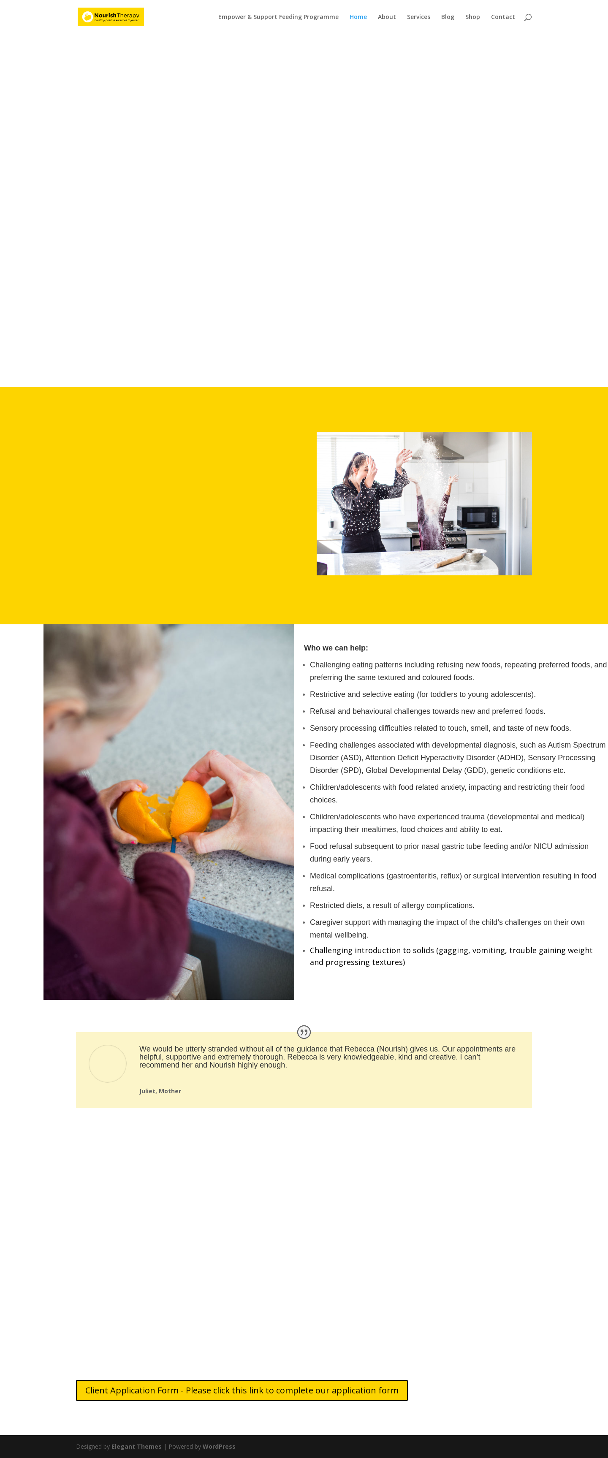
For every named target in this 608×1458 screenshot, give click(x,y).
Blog (447, 17)
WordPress (219, 1446)
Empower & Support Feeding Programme (278, 17)
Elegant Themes (136, 1446)
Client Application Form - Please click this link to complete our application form (242, 1390)
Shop (472, 17)
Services (418, 17)
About (387, 17)
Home (358, 17)
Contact (503, 17)
